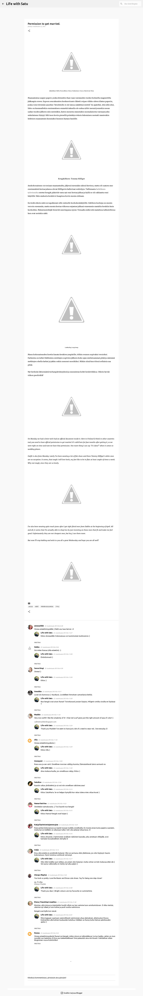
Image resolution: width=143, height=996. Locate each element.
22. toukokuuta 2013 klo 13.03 (52, 761)
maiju (36, 850)
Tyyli (57, 606)
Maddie (37, 715)
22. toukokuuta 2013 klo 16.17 (62, 859)
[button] (29, 30)
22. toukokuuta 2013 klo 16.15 (62, 810)
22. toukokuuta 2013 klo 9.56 (49, 647)
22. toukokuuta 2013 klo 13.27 (62, 633)
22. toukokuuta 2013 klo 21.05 (57, 875)
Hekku (37, 647)
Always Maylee (40, 875)
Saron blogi (39, 668)
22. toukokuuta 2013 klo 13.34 (51, 782)
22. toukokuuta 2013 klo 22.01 (62, 915)
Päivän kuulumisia (47, 606)
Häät (37, 606)
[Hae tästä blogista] (130, 3)
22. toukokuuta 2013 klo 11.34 (50, 714)
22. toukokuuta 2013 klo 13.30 (62, 768)
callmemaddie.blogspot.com (45, 722)
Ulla (35, 740)
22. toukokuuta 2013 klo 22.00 (62, 888)
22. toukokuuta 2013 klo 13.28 (62, 654)
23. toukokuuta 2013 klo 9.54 (49, 933)
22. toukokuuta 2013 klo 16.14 (62, 789)
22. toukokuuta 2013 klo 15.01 (68, 825)
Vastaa (37, 642)
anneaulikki (39, 626)
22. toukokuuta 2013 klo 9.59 (54, 668)
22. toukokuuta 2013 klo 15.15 (49, 850)
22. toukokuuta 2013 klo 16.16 (62, 833)
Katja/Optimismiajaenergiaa (46, 825)
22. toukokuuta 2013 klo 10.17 (51, 691)
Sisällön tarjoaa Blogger (71, 993)
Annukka (37, 691)
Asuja (31, 606)
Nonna (37, 933)
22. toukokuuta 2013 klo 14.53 (56, 803)
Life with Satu (17, 4)
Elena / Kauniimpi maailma (45, 902)
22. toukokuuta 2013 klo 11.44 (47, 740)
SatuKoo (37, 782)
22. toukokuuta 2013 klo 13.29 (62, 725)
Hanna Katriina (40, 803)
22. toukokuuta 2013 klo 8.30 (54, 626)
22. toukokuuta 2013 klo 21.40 (66, 902)
